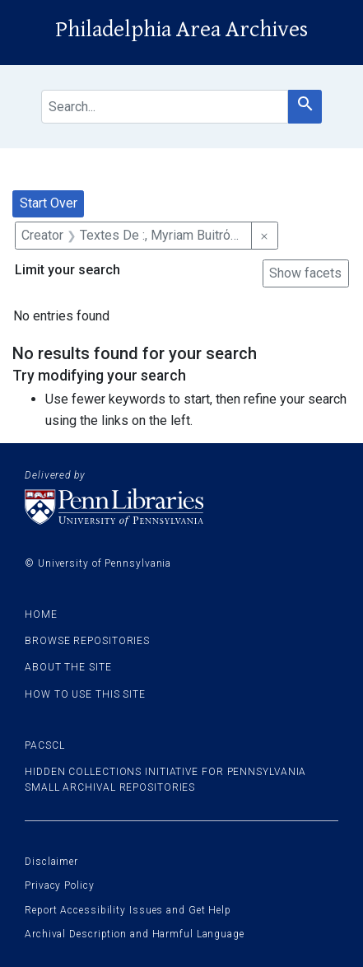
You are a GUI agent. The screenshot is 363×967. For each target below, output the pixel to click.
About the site (68, 667)
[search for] (164, 107)
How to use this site (85, 694)
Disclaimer (51, 861)
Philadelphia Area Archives (181, 29)
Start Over (48, 203)
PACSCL (44, 745)
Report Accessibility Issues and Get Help (128, 910)
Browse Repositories (87, 641)
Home (41, 614)
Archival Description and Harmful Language (134, 934)
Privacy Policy (60, 885)
